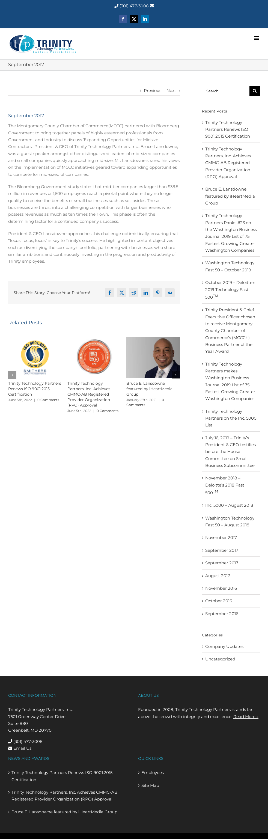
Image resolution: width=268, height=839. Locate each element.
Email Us (19, 748)
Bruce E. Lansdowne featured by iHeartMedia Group (149, 389)
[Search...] (225, 91)
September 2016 (221, 613)
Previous (152, 90)
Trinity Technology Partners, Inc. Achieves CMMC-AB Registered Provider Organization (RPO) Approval (88, 394)
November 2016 (221, 588)
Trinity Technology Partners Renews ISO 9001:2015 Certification (34, 389)
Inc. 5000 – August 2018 (229, 505)
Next (171, 90)
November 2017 (221, 537)
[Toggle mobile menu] (257, 38)
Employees (152, 772)
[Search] (254, 91)
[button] (12, 375)
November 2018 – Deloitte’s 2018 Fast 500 (224, 485)
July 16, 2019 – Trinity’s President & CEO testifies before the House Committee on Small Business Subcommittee (230, 451)
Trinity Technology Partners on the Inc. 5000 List (231, 418)
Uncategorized (220, 659)
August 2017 (217, 575)
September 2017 (221, 550)
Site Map (150, 785)
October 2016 (218, 600)
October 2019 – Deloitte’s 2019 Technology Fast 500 (230, 290)
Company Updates (224, 646)
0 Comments (48, 400)
